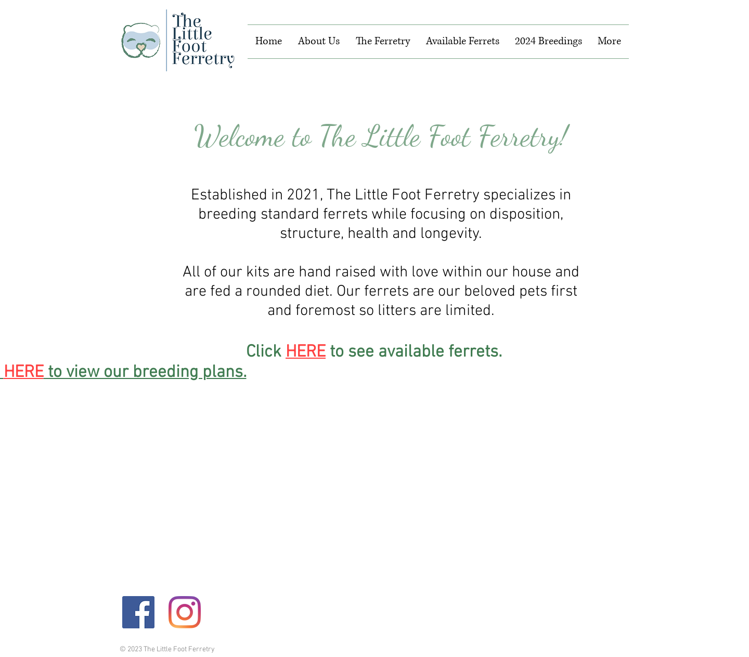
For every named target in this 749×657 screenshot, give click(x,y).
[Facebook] (138, 612)
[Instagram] (185, 612)
